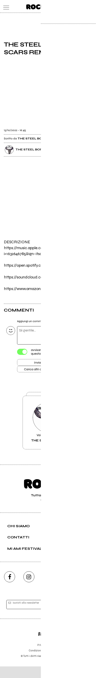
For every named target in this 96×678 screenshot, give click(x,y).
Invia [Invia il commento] (37, 363)
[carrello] (75, 6)
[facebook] (9, 588)
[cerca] (83, 6)
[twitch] (67, 588)
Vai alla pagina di (48, 430)
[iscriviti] (82, 616)
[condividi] (88, 128)
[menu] (5, 6)
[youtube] (48, 588)
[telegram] (86, 588)
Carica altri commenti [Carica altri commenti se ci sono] (42, 370)
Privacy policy (59, 662)
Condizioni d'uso (39, 662)
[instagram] (28, 588)
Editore (48, 643)
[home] (39, 6)
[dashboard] (91, 6)
